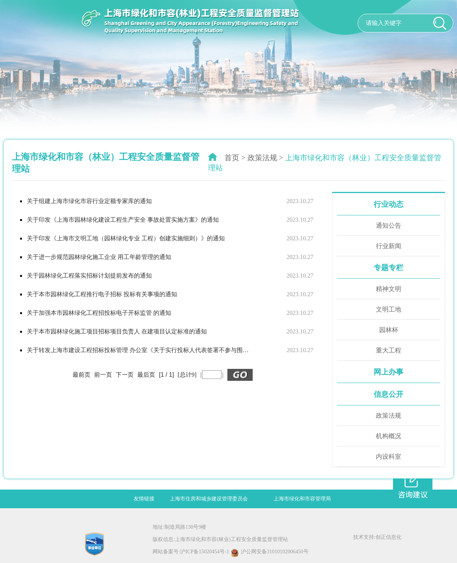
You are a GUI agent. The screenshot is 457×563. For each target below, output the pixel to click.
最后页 (146, 374)
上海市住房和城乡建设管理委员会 (209, 499)
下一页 (125, 374)
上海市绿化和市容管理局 (302, 499)
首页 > (234, 158)
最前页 (81, 374)
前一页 (103, 374)
